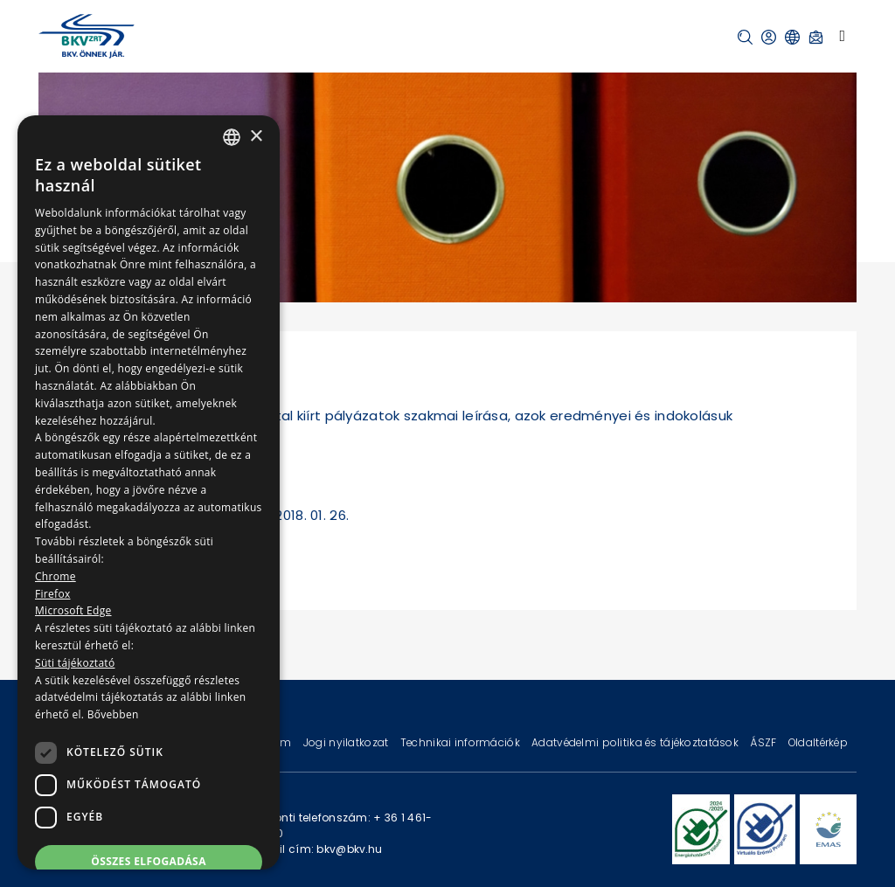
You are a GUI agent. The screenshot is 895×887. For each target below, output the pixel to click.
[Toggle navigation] (842, 36)
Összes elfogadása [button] (148, 861)
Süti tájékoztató (74, 662)
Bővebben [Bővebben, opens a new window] (113, 714)
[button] (745, 37)
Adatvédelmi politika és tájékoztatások (636, 742)
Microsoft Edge (73, 610)
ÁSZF (764, 742)
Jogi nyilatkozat (347, 742)
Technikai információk (461, 742)
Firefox (53, 593)
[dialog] (148, 492)
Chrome (55, 576)
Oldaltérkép (818, 742)
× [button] (255, 136)
